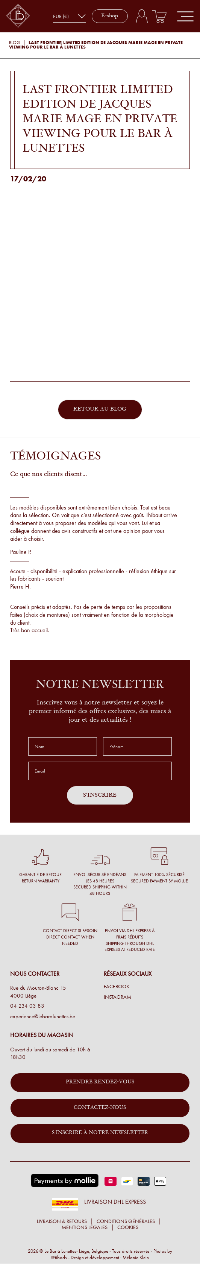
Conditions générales (126, 1221)
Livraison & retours (62, 1221)
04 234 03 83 (27, 1005)
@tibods (59, 1257)
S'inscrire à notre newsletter (100, 1133)
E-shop (109, 16)
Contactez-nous (100, 1107)
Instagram (117, 997)
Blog (14, 42)
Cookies (127, 1227)
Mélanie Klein (136, 1257)
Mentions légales (85, 1227)
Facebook (116, 986)
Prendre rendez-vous (100, 1082)
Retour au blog (99, 409)
